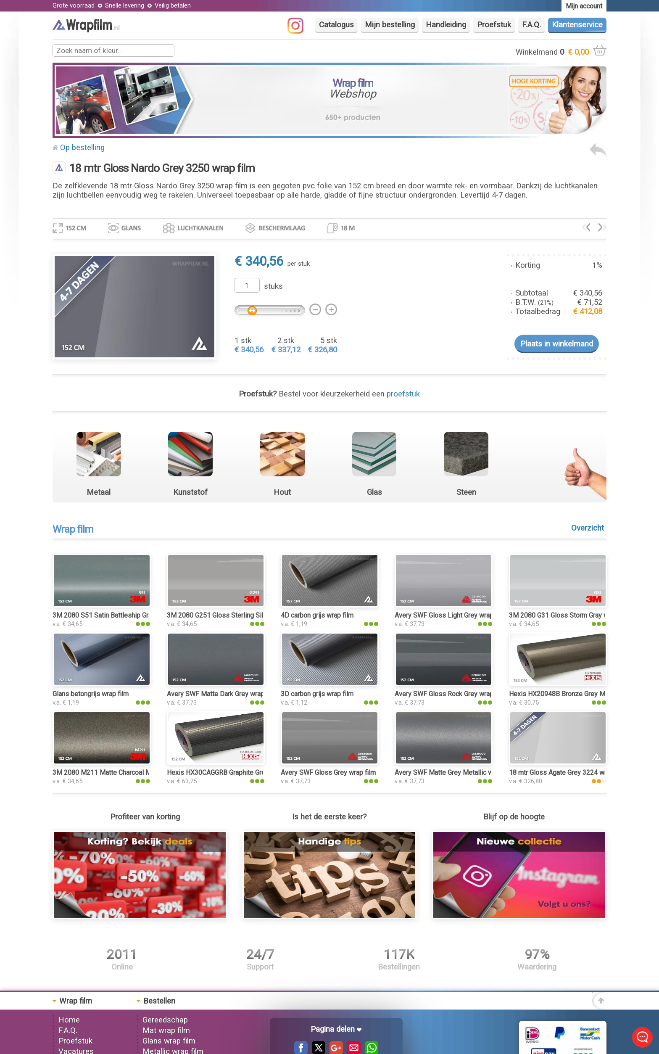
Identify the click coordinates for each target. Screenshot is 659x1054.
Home (69, 1020)
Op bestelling (82, 147)
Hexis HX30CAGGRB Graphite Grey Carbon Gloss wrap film (252, 773)
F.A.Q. (531, 24)
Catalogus (336, 24)
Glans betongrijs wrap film (91, 694)
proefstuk (403, 394)
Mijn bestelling (390, 24)
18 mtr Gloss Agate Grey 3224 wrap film (567, 773)
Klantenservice (577, 24)
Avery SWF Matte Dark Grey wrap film (222, 694)
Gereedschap (165, 1020)
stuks (273, 286)
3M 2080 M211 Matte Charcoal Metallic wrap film (125, 773)
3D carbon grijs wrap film (317, 694)
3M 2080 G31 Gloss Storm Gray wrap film (569, 615)
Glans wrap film (168, 1041)
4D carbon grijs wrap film (317, 615)
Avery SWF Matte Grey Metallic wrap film (455, 773)
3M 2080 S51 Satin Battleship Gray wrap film (118, 615)
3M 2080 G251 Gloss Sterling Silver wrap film (234, 615)
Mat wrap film (166, 1030)
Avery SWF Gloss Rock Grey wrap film (450, 694)
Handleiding (446, 24)
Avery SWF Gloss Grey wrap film (328, 773)
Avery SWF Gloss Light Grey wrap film (450, 615)
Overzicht (587, 528)
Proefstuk (494, 24)
